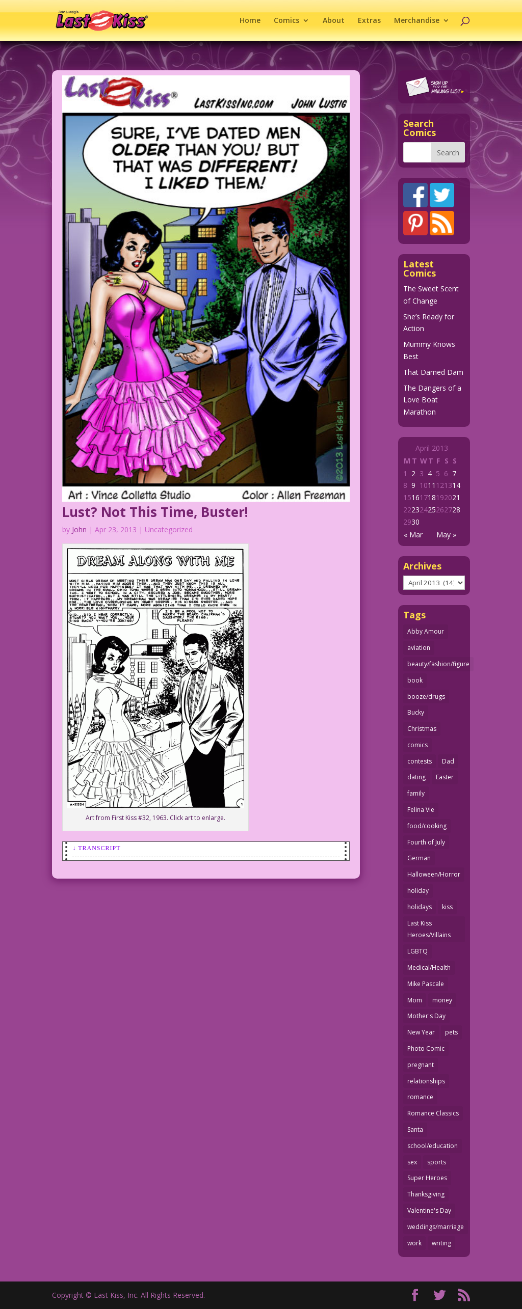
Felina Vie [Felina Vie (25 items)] (420, 809)
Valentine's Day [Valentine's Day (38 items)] (429, 1210)
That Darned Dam (433, 372)
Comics (286, 21)
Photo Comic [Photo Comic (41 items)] (426, 1048)
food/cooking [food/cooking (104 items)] (427, 826)
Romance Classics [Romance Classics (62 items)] (433, 1113)
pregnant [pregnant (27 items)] (420, 1064)
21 (456, 497)
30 (415, 522)
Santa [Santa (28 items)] (415, 1129)
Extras (369, 21)
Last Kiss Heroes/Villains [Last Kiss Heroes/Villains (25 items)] (429, 929)
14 (456, 485)
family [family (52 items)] (416, 793)
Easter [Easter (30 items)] (445, 777)
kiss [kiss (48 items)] (447, 907)
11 (432, 485)
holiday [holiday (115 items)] (418, 890)
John (79, 529)
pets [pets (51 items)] (451, 1032)
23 (415, 509)
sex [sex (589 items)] (412, 1162)
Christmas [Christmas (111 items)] (421, 728)
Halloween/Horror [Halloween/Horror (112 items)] (433, 874)
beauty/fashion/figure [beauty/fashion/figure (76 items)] (438, 664)
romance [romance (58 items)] (420, 1097)
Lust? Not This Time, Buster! (155, 512)
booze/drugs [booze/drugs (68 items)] (426, 696)
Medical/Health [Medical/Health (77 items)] (429, 967)
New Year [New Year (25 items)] (421, 1032)
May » (446, 534)
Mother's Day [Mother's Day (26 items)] (426, 1016)
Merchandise (416, 21)
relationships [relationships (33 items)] (426, 1081)
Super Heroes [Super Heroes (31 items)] (427, 1178)
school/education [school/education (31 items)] (432, 1145)
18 (432, 497)
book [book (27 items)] (415, 680)
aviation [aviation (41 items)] (418, 647)
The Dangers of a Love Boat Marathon (432, 400)
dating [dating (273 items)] (416, 777)
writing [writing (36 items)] (441, 1243)
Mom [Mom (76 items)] (414, 1000)
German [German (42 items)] (419, 858)
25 (432, 509)
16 (415, 497)
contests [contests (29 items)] (419, 761)
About (334, 21)
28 (456, 509)
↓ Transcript (96, 848)
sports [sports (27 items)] (436, 1162)
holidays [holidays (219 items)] (419, 907)
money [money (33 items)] (442, 1000)
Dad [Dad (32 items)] (448, 761)
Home (250, 21)
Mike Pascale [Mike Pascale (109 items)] (425, 983)
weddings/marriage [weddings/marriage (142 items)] (435, 1226)
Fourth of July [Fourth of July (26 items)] (426, 842)
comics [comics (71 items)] (417, 745)
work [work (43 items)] (414, 1243)
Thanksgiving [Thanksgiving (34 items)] (426, 1194)
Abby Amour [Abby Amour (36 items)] (425, 631)
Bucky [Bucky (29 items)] (415, 712)
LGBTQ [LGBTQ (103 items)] (417, 951)
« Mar (413, 534)
